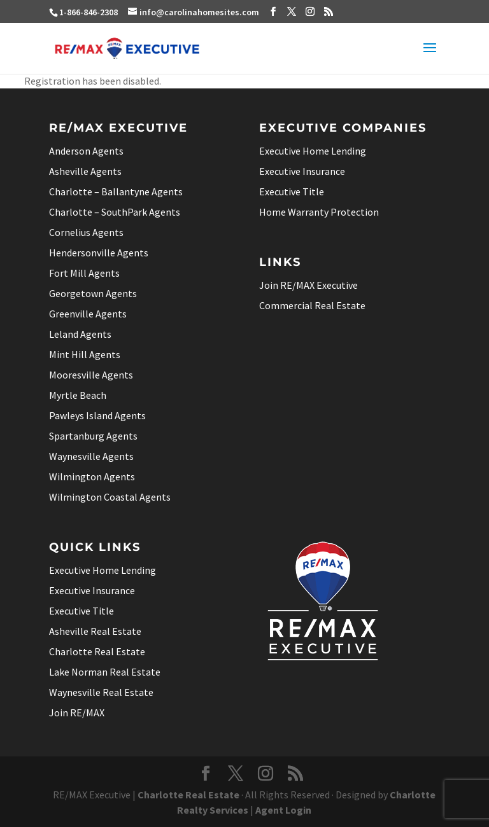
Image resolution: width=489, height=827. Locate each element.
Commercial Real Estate (312, 305)
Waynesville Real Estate (101, 692)
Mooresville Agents (91, 374)
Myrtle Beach (77, 395)
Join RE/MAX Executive (308, 285)
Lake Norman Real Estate (104, 671)
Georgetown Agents (93, 293)
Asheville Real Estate (95, 631)
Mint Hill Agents (84, 354)
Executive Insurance (302, 171)
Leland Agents (80, 334)
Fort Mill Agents (84, 273)
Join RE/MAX (76, 712)
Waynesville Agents (91, 456)
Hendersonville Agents (98, 252)
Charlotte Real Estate (97, 651)
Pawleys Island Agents (97, 415)
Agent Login (283, 809)
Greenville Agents (88, 313)
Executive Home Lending (312, 150)
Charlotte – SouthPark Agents (114, 211)
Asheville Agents (85, 171)
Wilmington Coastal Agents (110, 496)
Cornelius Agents (86, 232)
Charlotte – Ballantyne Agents (116, 191)
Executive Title (291, 191)
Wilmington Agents (92, 476)
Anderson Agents (86, 150)
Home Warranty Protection (319, 211)
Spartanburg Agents (93, 435)
